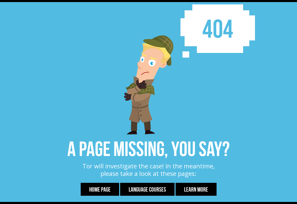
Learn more (196, 189)
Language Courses (147, 189)
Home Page (100, 189)
